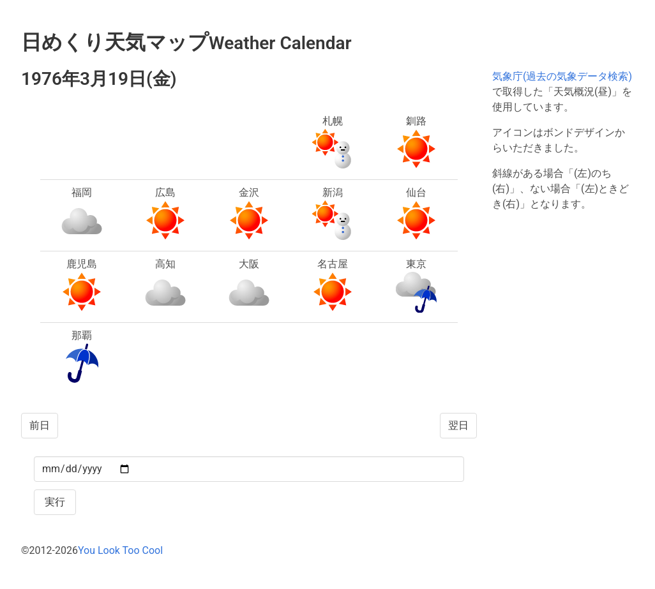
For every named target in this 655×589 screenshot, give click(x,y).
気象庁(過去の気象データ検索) (562, 76)
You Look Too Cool (120, 550)
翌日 (458, 425)
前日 (39, 425)
